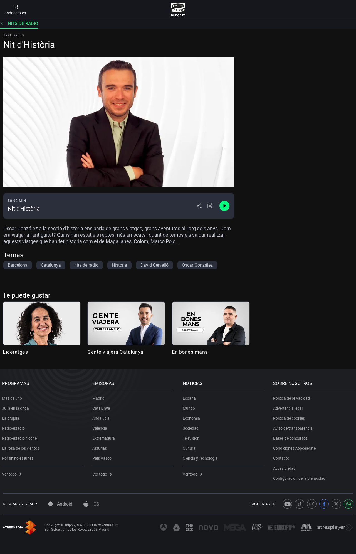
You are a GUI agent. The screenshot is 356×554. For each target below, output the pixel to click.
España (190, 397)
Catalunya (102, 407)
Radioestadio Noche (20, 437)
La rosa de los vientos (21, 447)
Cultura (190, 447)
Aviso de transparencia (293, 427)
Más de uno (13, 397)
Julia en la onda (16, 407)
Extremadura (104, 437)
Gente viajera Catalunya (115, 352)
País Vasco (102, 457)
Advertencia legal (288, 407)
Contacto (282, 457)
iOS (91, 504)
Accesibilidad (285, 467)
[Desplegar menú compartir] (199, 205)
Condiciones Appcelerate (295, 447)
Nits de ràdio (19, 23)
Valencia (100, 427)
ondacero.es (15, 9)
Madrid (99, 397)
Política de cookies (290, 417)
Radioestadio (14, 427)
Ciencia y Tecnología (201, 457)
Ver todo (12, 473)
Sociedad (191, 427)
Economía (192, 417)
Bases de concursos (291, 437)
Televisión (192, 437)
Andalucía (101, 417)
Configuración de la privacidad (300, 477)
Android (60, 504)
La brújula (11, 417)
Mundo (190, 407)
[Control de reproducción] (224, 206)
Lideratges (15, 352)
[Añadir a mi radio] (210, 205)
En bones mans (190, 352)
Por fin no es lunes (18, 457)
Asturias (100, 447)
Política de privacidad (292, 397)
